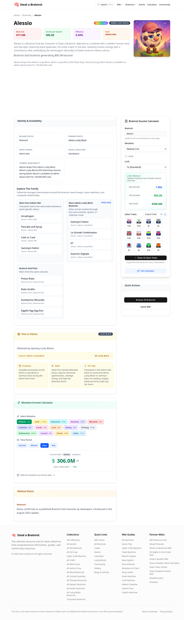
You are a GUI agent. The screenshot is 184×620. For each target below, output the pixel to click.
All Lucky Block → (103, 355)
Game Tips (127, 544)
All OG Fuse (72, 552)
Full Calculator (145, 271)
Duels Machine (129, 576)
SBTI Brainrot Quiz (158, 540)
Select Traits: (131, 214)
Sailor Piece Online (158, 567)
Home (17, 15)
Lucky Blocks (100, 560)
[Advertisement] (92, 91)
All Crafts (71, 560)
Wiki (120, 4)
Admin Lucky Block (77, 140)
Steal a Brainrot (28, 4)
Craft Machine (128, 580)
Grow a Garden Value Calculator (165, 563)
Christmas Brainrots (76, 599)
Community (164, 4)
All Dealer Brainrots (76, 588)
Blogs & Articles (101, 572)
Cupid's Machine (129, 592)
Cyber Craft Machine (76, 556)
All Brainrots (100, 544)
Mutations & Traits (130, 568)
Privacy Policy (166, 611)
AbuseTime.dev (157, 544)
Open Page (106, 203)
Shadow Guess (156, 578)
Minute (34, 445)
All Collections (73, 540)
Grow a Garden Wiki (159, 559)
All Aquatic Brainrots (76, 584)
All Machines (128, 540)
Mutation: (129, 143)
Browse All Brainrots (145, 299)
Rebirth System (129, 556)
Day (53, 445)
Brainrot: (129, 128)
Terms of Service (150, 611)
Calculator (152, 4)
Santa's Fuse (128, 588)
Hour (44, 445)
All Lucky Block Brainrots (73, 594)
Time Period (24, 439)
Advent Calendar (130, 584)
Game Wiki (145, 306)
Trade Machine (129, 552)
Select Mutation (26, 416)
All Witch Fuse (73, 564)
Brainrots (130, 4)
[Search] (105, 4)
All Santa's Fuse (74, 568)
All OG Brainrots (74, 548)
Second (22, 445)
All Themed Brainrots (77, 580)
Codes (97, 548)
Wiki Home (99, 540)
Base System (128, 560)
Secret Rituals (128, 564)
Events (142, 4)
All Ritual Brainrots (75, 572)
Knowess (154, 582)
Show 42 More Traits (145, 257)
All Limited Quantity (76, 576)
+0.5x (130, 156)
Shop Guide (127, 572)
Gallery (97, 568)
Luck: (127, 161)
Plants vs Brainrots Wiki (160, 548)
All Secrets (71, 544)
